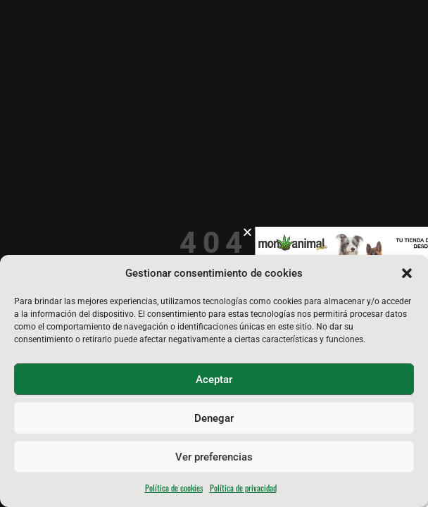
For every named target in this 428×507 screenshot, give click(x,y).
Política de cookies (174, 488)
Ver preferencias (214, 457)
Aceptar (214, 379)
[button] (407, 273)
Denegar (214, 418)
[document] (214, 253)
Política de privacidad (243, 488)
